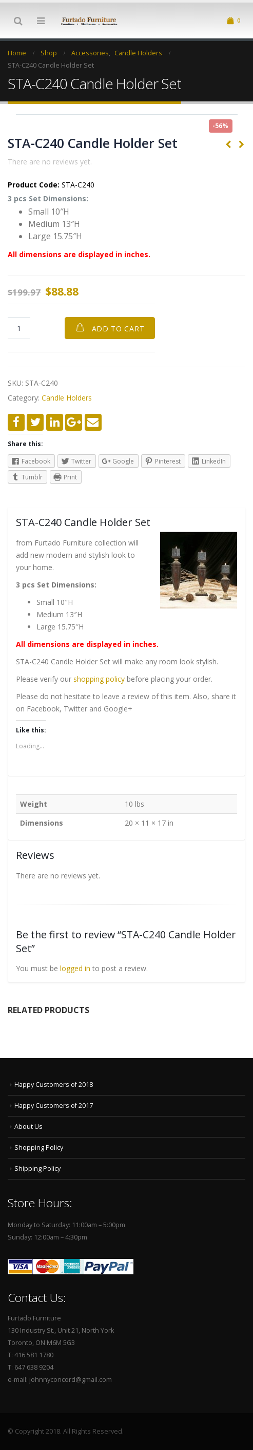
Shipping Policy (37, 1168)
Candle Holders (67, 398)
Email (93, 422)
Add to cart (118, 328)
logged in (75, 968)
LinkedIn (54, 422)
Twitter (35, 422)
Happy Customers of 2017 (53, 1105)
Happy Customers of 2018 (53, 1084)
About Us (28, 1126)
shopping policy (99, 679)
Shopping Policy (38, 1147)
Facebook (16, 422)
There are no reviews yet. (50, 161)
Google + (73, 422)
